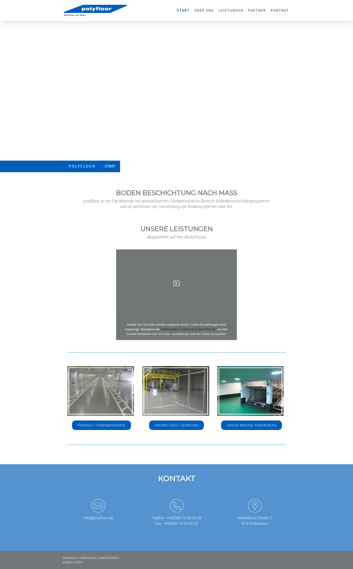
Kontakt (280, 10)
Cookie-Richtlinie (108, 557)
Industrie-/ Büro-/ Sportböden (176, 425)
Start (183, 10)
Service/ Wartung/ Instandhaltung (251, 425)
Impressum (70, 557)
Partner (257, 10)
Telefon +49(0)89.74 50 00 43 (176, 518)
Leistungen (231, 10)
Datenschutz (88, 557)
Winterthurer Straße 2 (255, 518)
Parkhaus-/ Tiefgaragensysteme (101, 425)
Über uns (204, 10)
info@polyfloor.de (98, 518)
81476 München (255, 523)
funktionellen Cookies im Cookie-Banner (188, 329)
